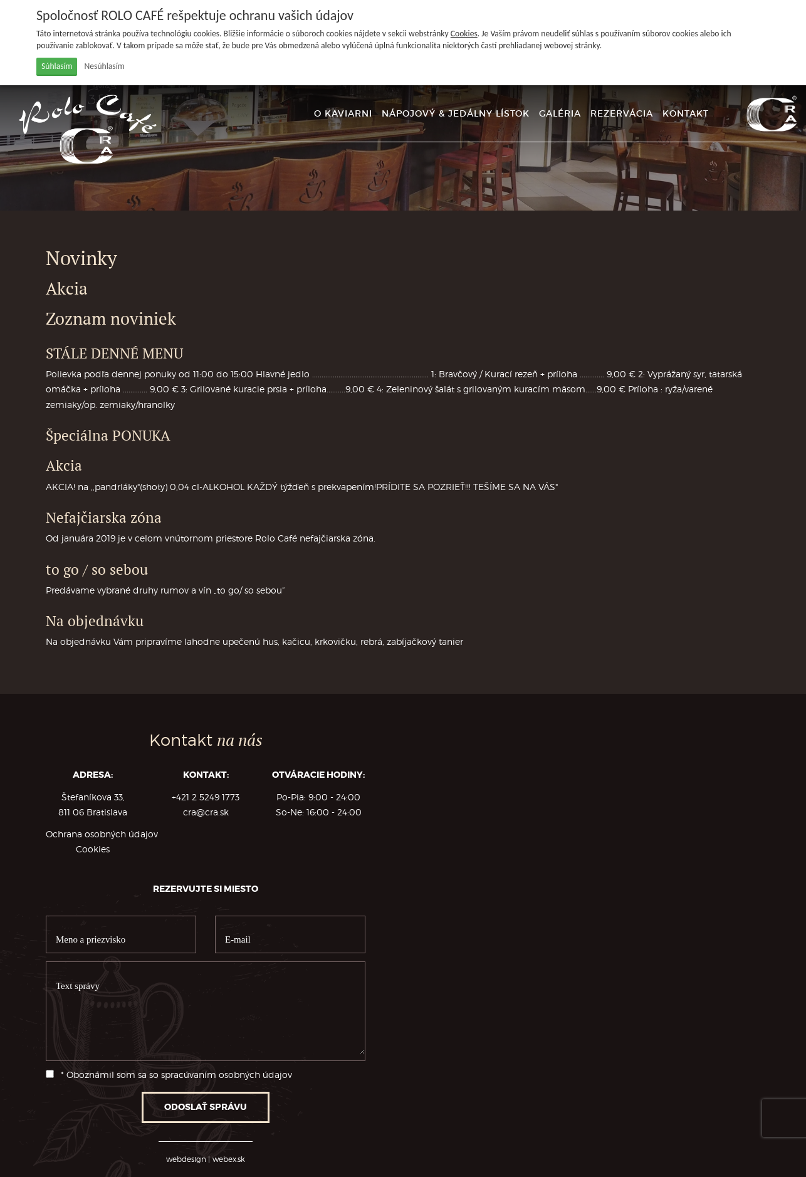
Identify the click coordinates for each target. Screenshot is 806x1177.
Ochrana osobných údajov (102, 834)
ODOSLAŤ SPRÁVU (205, 1107)
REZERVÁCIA (621, 113)
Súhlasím (56, 66)
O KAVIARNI (343, 113)
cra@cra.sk (206, 812)
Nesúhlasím (105, 66)
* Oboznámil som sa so (169, 1075)
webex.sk (228, 1159)
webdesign (186, 1159)
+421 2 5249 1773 (205, 797)
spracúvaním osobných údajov (226, 1075)
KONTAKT (685, 113)
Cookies (464, 33)
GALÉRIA (560, 113)
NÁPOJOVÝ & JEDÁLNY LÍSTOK (456, 113)
